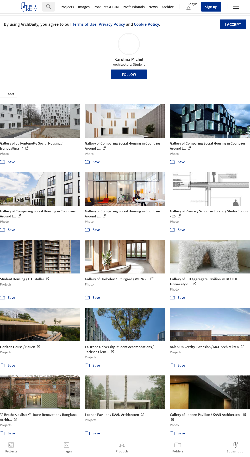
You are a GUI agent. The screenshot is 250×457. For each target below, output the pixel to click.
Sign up (211, 6)
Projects (67, 7)
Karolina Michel (128, 59)
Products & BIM (106, 7)
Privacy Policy (112, 24)
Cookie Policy (146, 24)
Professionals (134, 7)
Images (84, 7)
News (153, 7)
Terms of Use (84, 24)
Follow (129, 74)
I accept (233, 24)
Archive (168, 7)
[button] (8, 94)
